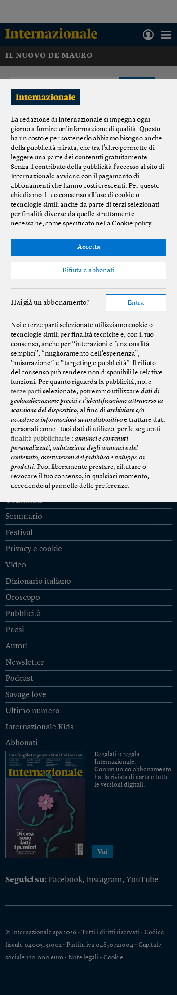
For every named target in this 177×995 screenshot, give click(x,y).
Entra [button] (136, 303)
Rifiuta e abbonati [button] (88, 270)
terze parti (27, 391)
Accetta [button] (88, 247)
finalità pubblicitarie (41, 439)
